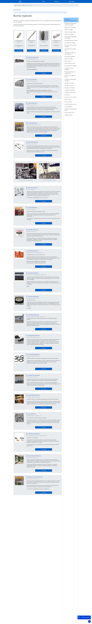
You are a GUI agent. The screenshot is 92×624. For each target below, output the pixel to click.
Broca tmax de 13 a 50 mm (70, 97)
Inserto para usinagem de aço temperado (32, 12)
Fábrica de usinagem (69, 34)
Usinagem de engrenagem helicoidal (70, 80)
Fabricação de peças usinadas (71, 40)
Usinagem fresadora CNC (70, 92)
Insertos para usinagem (70, 56)
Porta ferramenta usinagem (71, 65)
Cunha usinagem (68, 106)
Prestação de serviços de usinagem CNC (70, 72)
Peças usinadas (42, 12)
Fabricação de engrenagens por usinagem (71, 37)
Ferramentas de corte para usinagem (60, 12)
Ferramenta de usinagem (70, 42)
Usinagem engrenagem (70, 90)
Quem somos (72, 1)
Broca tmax (67, 94)
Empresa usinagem (69, 29)
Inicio (43, 1)
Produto (57, 1)
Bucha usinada (68, 99)
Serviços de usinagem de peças (19, 12)
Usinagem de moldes (69, 83)
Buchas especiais (68, 102)
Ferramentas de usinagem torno (70, 49)
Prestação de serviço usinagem (69, 68)
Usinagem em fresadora (70, 87)
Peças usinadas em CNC (49, 12)
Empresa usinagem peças (70, 32)
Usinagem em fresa (69, 85)
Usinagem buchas (68, 115)
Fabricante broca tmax (69, 112)
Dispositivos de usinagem (70, 27)
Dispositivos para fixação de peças (71, 109)
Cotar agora (18, 50)
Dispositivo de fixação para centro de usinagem (70, 24)
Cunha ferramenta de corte (71, 104)
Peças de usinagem (69, 58)
